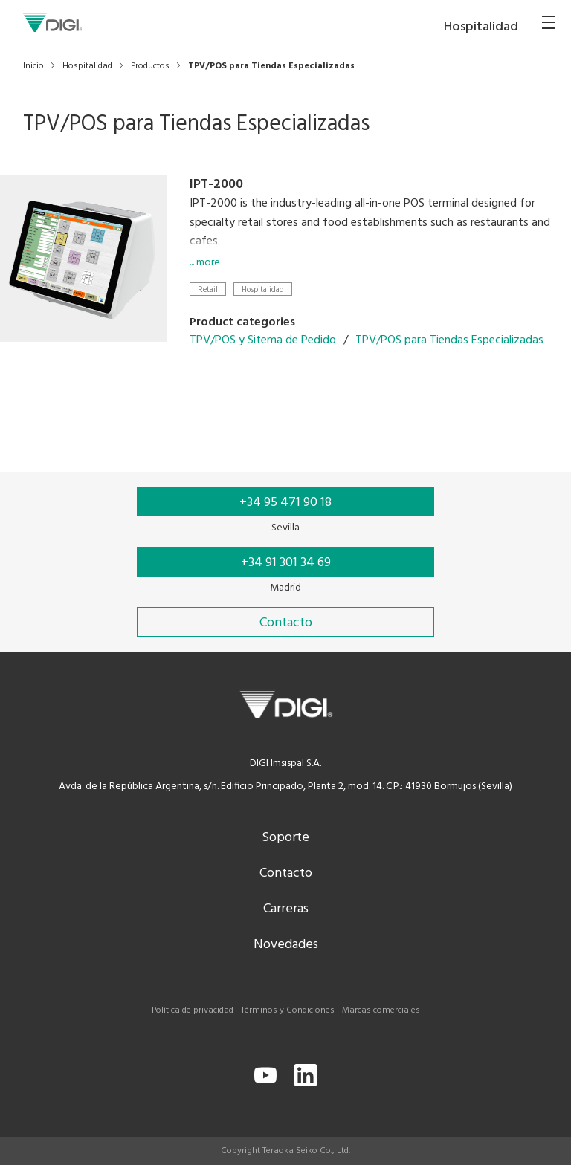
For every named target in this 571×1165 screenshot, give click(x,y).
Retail (208, 289)
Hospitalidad (263, 289)
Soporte (285, 837)
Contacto (285, 873)
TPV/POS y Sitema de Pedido (263, 340)
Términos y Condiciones (288, 1010)
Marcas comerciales (381, 1010)
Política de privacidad (192, 1010)
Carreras (286, 909)
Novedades (286, 944)
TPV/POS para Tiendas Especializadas (449, 340)
